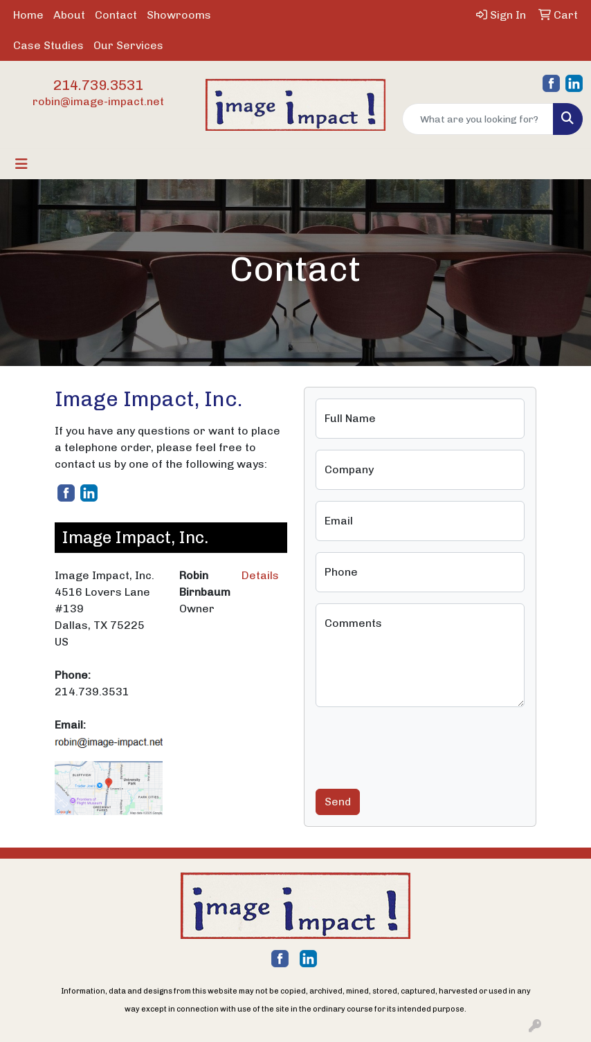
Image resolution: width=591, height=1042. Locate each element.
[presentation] (421, 745)
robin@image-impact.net (98, 101)
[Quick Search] (478, 119)
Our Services (128, 45)
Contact (116, 14)
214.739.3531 (98, 85)
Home (28, 14)
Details (260, 575)
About (69, 14)
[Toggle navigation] (21, 164)
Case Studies (48, 45)
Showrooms (179, 14)
